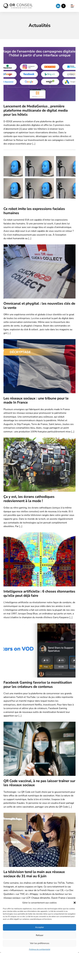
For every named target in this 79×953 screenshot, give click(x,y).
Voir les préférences (39, 943)
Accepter (39, 927)
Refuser (39, 935)
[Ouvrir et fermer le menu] (73, 6)
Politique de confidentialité (39, 949)
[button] (74, 902)
